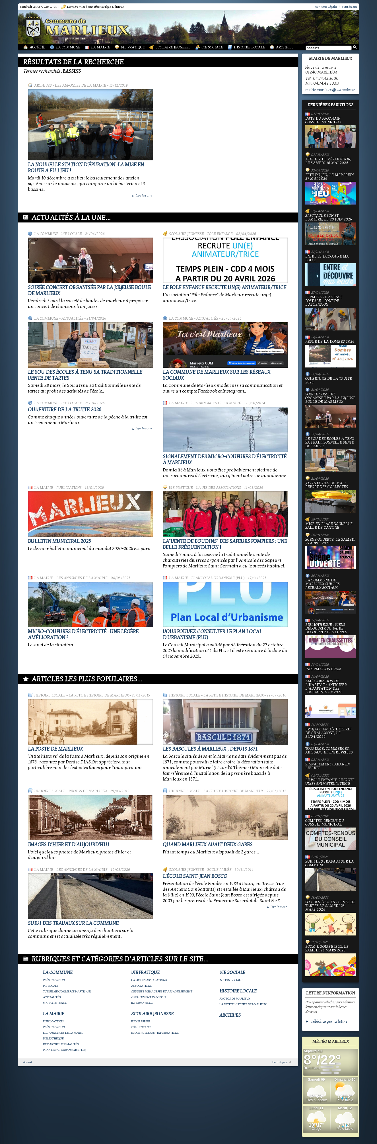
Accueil (37, 47)
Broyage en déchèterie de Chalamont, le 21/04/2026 (328, 733)
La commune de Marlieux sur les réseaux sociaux (330, 596)
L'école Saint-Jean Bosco (195, 876)
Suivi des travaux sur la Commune (73, 923)
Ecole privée (219, 869)
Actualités (72, 318)
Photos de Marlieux (88, 791)
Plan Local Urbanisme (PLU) (218, 578)
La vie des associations (218, 487)
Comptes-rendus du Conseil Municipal (330, 834)
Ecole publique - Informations (155, 1033)
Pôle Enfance (220, 234)
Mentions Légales (326, 7)
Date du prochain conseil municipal (330, 132)
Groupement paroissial (149, 997)
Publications (69, 487)
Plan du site (349, 7)
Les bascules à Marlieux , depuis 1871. (210, 749)
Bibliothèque (53, 1038)
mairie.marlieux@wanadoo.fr (330, 89)
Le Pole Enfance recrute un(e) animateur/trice (224, 288)
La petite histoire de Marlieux (99, 695)
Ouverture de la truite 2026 (64, 410)
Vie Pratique (133, 47)
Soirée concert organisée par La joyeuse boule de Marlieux (330, 410)
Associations (141, 986)
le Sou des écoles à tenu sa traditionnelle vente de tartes (330, 454)
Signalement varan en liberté (327, 766)
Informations (142, 1003)
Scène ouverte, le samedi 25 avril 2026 (330, 553)
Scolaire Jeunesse (173, 47)
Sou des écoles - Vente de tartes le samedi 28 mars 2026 (330, 917)
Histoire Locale (249, 47)
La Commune (68, 47)
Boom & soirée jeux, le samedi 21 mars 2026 (330, 960)
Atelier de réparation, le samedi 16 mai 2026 (328, 161)
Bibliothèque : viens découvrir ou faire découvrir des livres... (330, 640)
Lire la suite (142, 196)
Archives (285, 47)
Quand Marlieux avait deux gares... (209, 845)
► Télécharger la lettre (326, 1021)
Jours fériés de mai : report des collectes (330, 497)
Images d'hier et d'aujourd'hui (68, 845)
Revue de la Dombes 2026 (330, 353)
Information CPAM (323, 669)
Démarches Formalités (61, 1044)
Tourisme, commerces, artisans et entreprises (329, 750)
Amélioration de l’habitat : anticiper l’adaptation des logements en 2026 (330, 698)
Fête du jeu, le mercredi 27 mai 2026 (330, 189)
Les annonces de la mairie (80, 85)
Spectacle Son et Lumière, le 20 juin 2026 (330, 229)
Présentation (54, 980)
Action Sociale (230, 980)
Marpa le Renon (55, 1003)
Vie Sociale (212, 47)
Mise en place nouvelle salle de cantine (329, 526)
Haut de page (280, 1062)
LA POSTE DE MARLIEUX (55, 749)
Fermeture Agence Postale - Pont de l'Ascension (330, 312)
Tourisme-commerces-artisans (67, 991)
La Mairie (100, 47)
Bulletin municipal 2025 (59, 541)
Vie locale (71, 234)
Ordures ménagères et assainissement (161, 991)
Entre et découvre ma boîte (330, 270)
